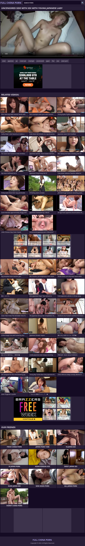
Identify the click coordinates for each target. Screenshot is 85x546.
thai (53, 61)
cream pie (23, 61)
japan (48, 61)
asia (58, 61)
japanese (11, 61)
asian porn (64, 61)
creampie (31, 61)
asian (4, 61)
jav (17, 61)
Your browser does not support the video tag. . (42, 34)
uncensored (40, 61)
